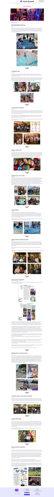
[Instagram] (40, 0)
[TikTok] (42, 0)
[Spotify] (43, 0)
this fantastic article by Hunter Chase (20, 465)
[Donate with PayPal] (27, 494)
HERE (41, 361)
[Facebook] (39, 0)
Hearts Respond (28, 1)
